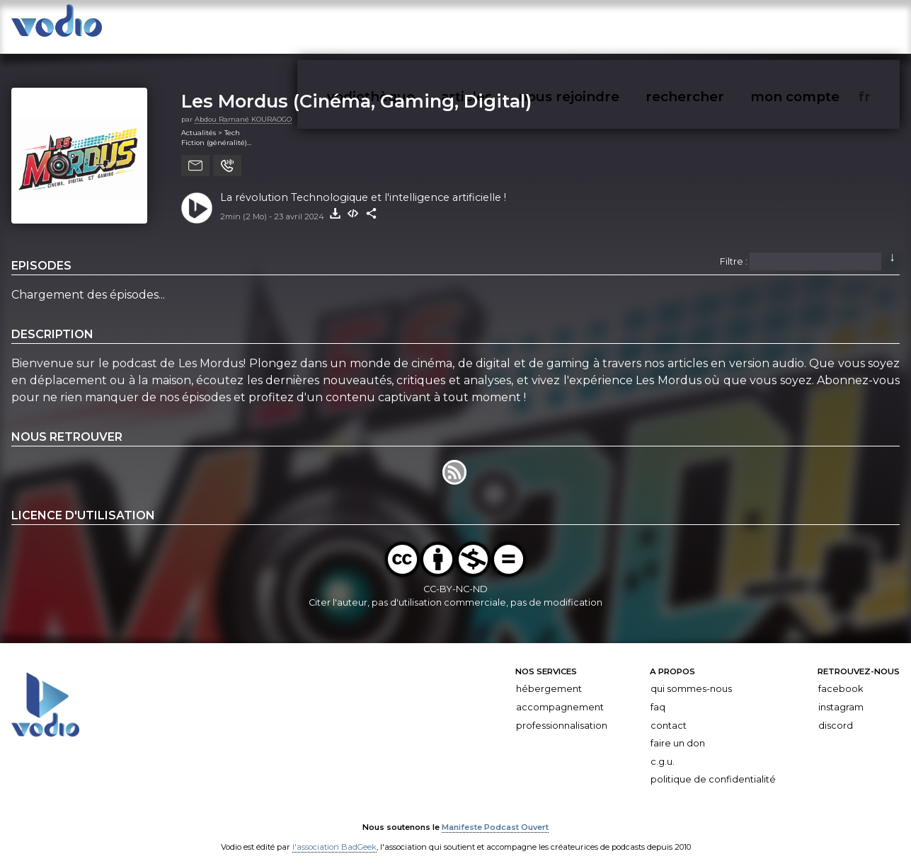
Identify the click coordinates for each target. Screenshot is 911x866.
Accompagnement (560, 695)
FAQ (658, 695)
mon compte (839, 27)
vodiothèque (541, 27)
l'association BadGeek (334, 835)
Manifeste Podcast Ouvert (495, 815)
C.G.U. (663, 749)
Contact (669, 713)
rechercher (763, 27)
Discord (835, 713)
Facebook (840, 676)
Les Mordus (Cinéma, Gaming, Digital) (356, 89)
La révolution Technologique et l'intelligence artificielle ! (363, 185)
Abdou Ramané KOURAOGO (243, 107)
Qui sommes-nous (691, 676)
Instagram (841, 695)
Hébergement (549, 676)
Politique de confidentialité (713, 767)
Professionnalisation (561, 713)
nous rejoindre (680, 27)
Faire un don (678, 731)
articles (608, 27)
